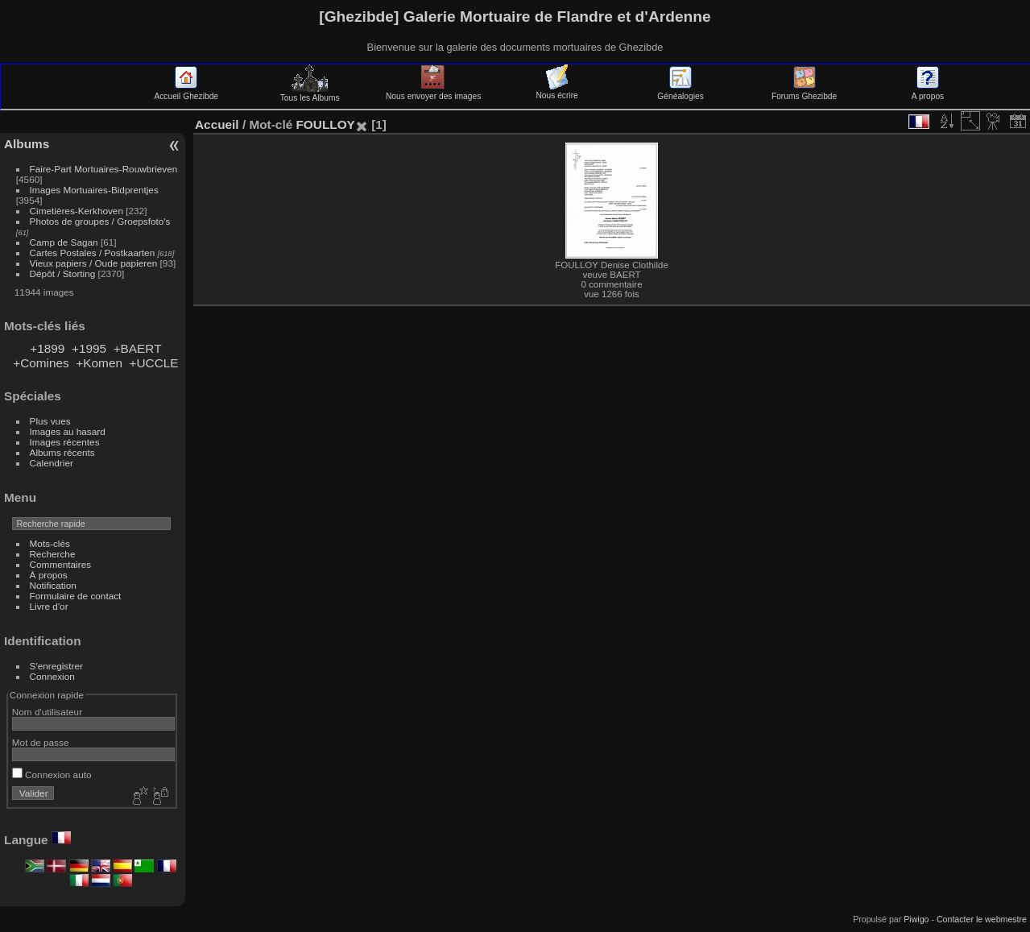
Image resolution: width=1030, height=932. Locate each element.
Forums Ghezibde (804, 92)
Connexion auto (52, 774)
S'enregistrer (56, 666)
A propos (928, 92)
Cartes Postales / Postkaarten (92, 252)
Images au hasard (67, 431)
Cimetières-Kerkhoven (76, 210)
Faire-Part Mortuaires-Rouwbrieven (104, 169)
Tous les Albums (310, 93)
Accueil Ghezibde (186, 92)
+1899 (47, 348)
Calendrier (51, 463)
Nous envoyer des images (433, 92)
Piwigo (916, 919)
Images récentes (65, 442)
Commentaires (61, 564)
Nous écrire (556, 91)
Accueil (217, 124)
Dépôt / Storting (63, 273)
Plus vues (50, 421)
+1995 (89, 348)
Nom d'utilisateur (47, 711)
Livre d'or (49, 606)
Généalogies (680, 92)
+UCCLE (154, 363)
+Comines (41, 363)
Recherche (53, 554)
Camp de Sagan (64, 242)
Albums (26, 144)
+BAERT (138, 348)
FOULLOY (325, 124)
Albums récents (62, 452)
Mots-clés (50, 543)
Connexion (52, 676)
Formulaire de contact (76, 595)
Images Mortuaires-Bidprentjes (94, 189)
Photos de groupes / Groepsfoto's (100, 221)
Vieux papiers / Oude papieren (94, 263)
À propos (49, 575)
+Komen (99, 363)
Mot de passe (40, 742)
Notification (53, 585)
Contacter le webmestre (982, 919)
